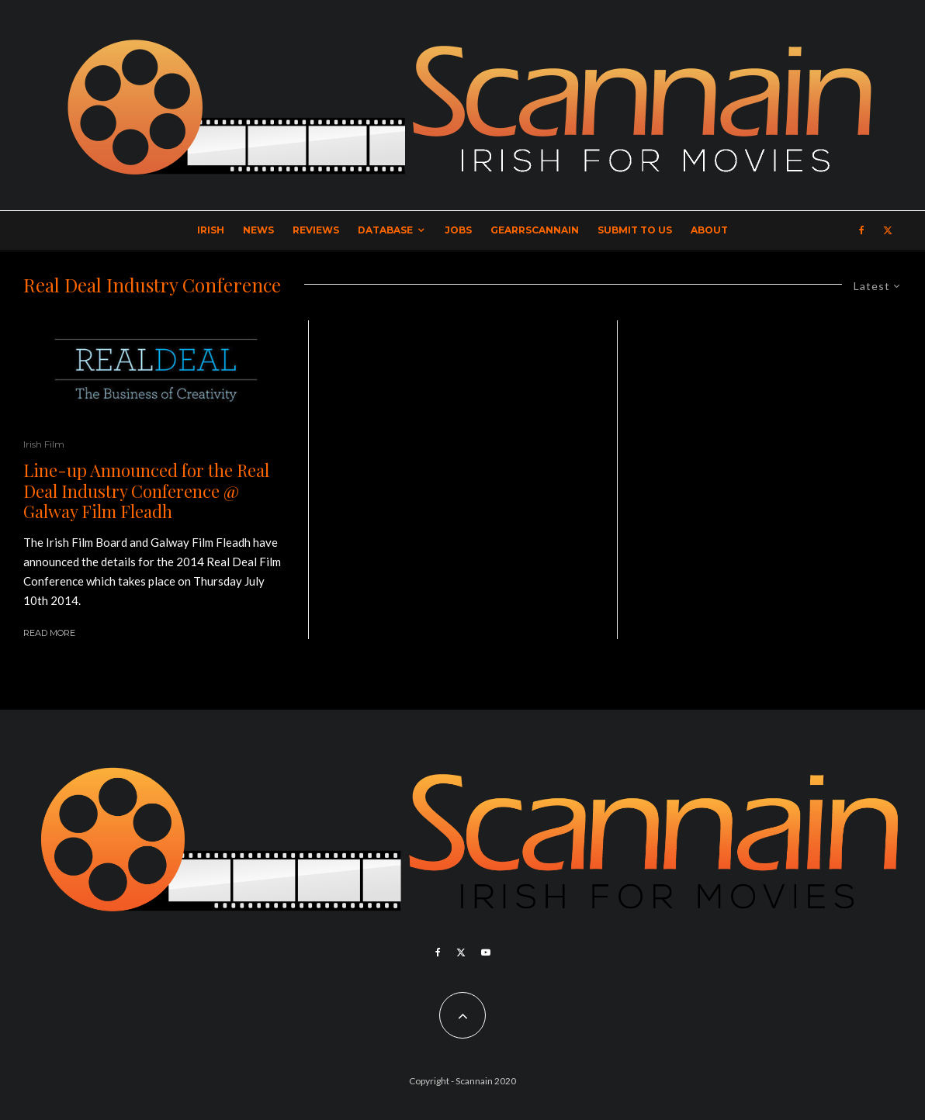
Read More (49, 632)
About (709, 230)
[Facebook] (862, 230)
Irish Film (43, 444)
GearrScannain (534, 230)
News (258, 230)
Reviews (316, 230)
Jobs (458, 230)
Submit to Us (635, 230)
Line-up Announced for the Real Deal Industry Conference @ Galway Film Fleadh (146, 490)
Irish (210, 230)
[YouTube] (485, 952)
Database (385, 230)
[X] (888, 230)
